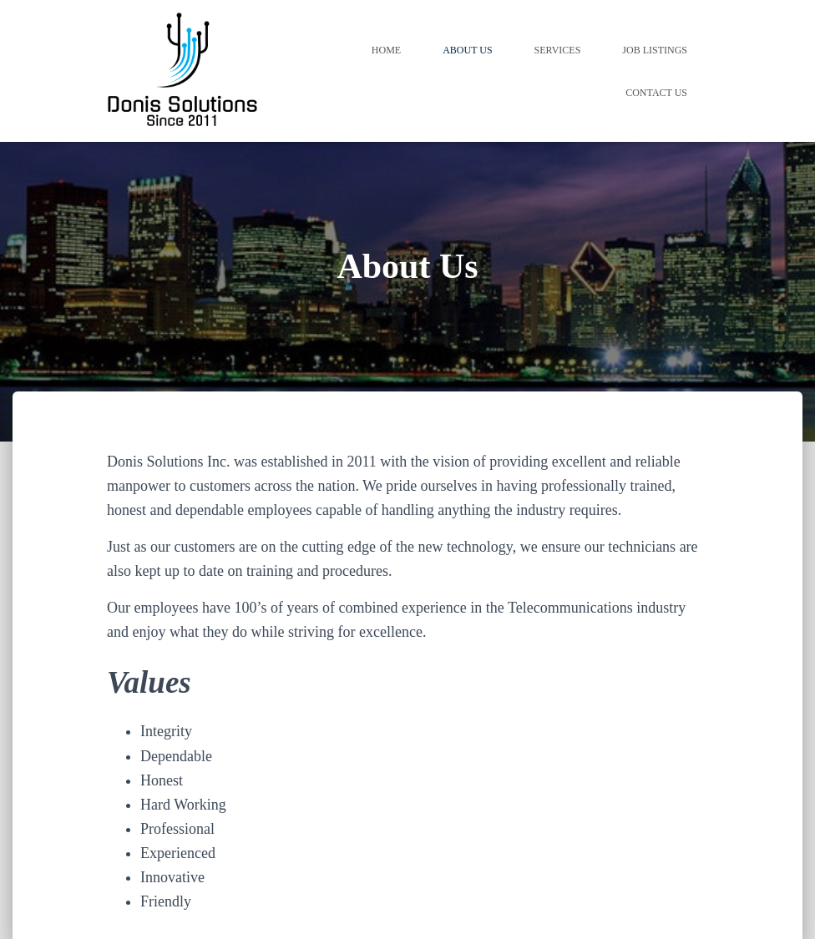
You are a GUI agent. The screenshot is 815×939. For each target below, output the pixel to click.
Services (557, 50)
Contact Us (656, 92)
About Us (467, 50)
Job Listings (654, 50)
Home (386, 50)
